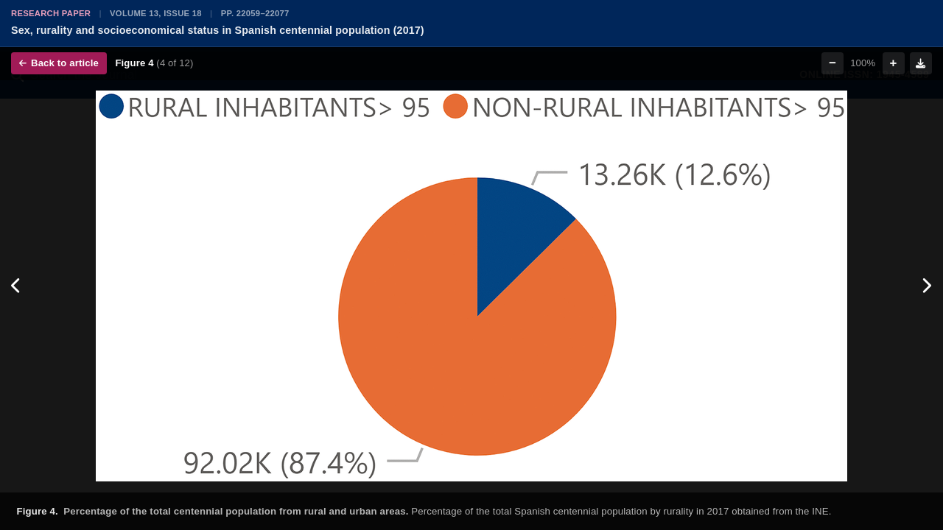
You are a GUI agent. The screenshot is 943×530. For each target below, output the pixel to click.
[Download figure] (921, 63)
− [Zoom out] (832, 63)
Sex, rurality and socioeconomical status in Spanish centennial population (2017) (217, 30)
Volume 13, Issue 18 (156, 13)
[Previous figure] (16, 286)
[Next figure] (926, 286)
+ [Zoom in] (893, 63)
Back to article (59, 62)
